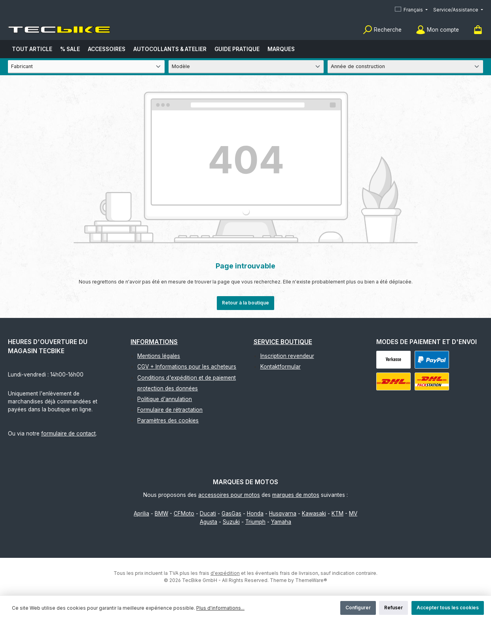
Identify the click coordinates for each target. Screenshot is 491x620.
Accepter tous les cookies (448, 607)
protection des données (167, 388)
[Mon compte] (437, 30)
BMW (161, 513)
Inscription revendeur (287, 356)
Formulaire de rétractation (170, 410)
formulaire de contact (68, 433)
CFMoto (184, 513)
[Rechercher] (382, 30)
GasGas (231, 513)
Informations (154, 342)
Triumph (255, 522)
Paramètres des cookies (168, 420)
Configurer (358, 607)
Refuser (393, 607)
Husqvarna (282, 513)
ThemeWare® (311, 580)
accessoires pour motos (229, 495)
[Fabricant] (86, 66)
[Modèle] (246, 66)
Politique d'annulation (164, 399)
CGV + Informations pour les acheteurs (186, 366)
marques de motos (295, 495)
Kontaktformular (280, 366)
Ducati (208, 513)
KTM (337, 513)
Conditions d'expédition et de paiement (186, 378)
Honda (255, 513)
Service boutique (283, 342)
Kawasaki (314, 513)
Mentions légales (158, 356)
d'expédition (225, 573)
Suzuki (231, 522)
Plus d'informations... (220, 608)
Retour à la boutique (245, 303)
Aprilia (141, 513)
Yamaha (281, 522)
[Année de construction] (405, 66)
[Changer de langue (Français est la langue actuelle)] (411, 10)
